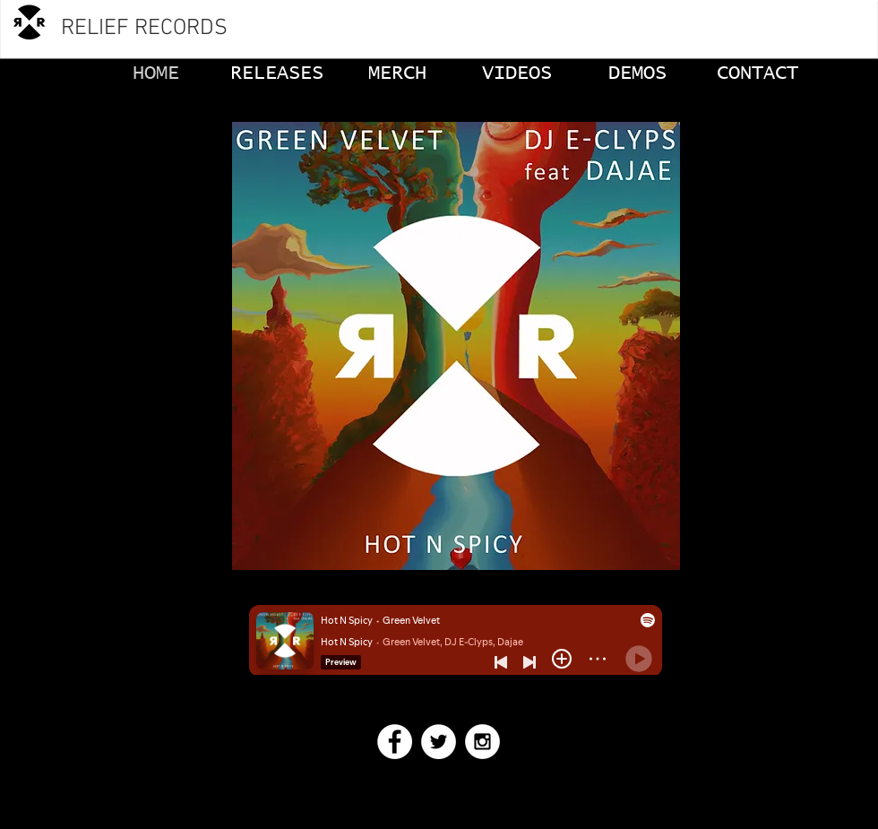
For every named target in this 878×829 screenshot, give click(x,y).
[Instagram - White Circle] (482, 741)
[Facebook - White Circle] (394, 741)
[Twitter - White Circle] (438, 741)
